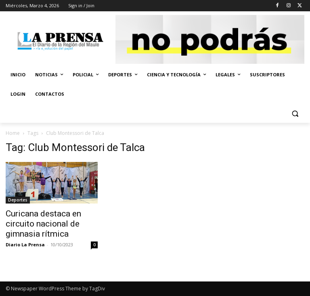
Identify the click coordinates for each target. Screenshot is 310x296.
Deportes (17, 200)
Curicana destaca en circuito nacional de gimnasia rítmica (43, 224)
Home (13, 133)
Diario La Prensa (25, 244)
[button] (294, 113)
